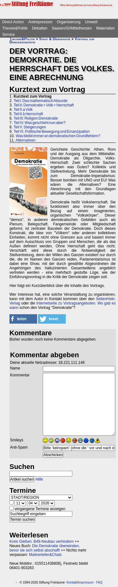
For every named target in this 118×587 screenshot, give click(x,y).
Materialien (105, 28)
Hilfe (39, 479)
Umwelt (91, 22)
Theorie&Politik (15, 28)
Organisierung (68, 22)
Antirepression (40, 22)
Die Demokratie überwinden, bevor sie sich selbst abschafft (44, 548)
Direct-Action (13, 22)
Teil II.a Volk (23, 109)
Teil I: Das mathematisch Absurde (40, 101)
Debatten (40, 28)
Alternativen (25, 140)
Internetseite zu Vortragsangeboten (65, 303)
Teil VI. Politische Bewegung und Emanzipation (52, 131)
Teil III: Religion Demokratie (36, 118)
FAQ (99, 582)
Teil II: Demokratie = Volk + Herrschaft (44, 105)
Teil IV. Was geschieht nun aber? (40, 123)
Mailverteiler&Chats (45, 554)
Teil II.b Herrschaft (28, 114)
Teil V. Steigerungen (30, 127)
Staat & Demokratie (54, 39)
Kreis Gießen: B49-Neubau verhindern (41, 541)
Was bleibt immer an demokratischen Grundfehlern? (58, 136)
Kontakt (71, 582)
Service (8, 34)
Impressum (85, 582)
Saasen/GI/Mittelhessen (72, 28)
